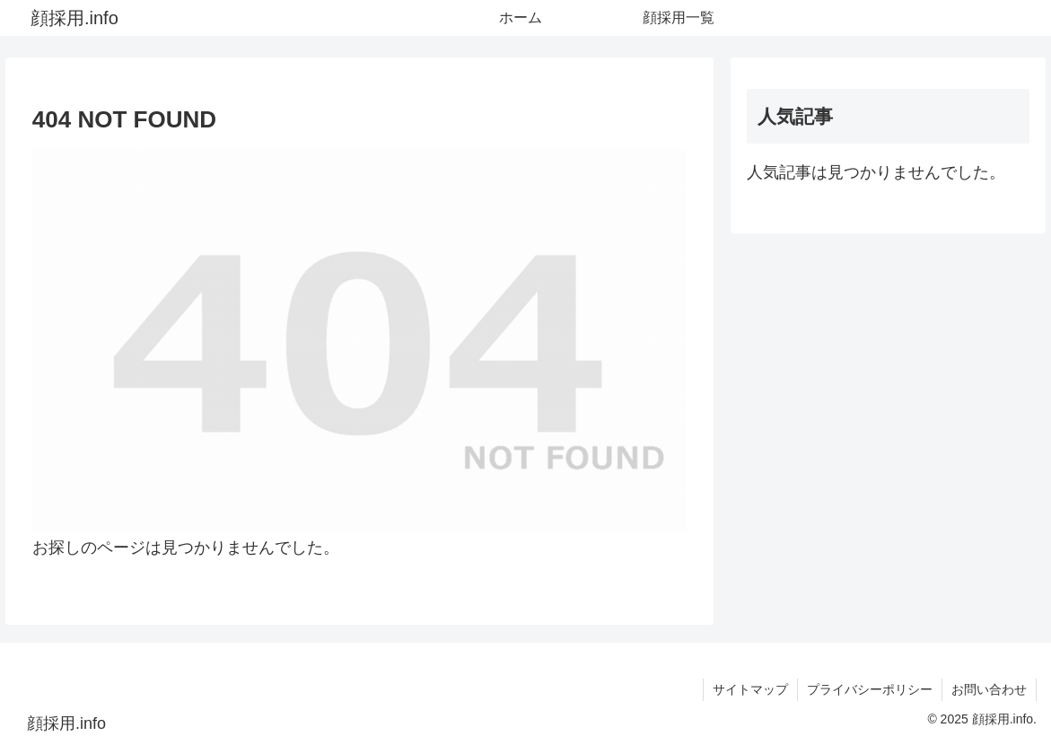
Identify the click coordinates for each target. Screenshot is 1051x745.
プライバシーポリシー (870, 689)
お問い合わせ (989, 689)
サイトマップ (750, 689)
